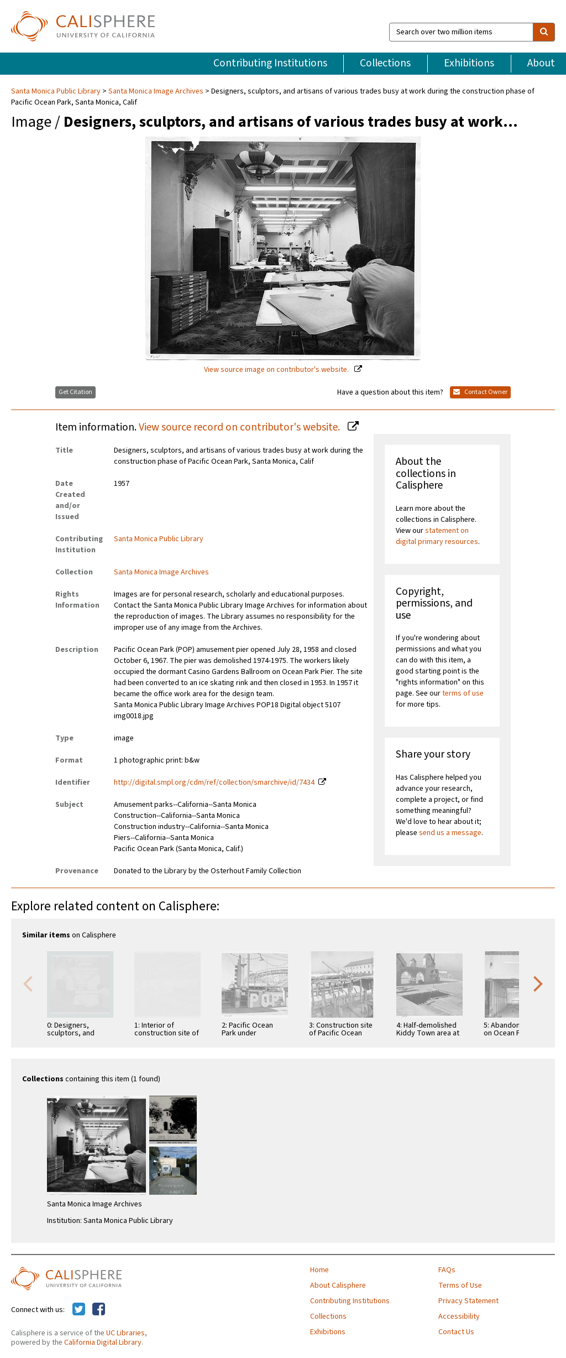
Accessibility (459, 1316)
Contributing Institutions (270, 63)
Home (319, 1270)
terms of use (463, 693)
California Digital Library (103, 1342)
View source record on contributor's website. (240, 427)
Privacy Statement (468, 1301)
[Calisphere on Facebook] (98, 1309)
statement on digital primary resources (437, 536)
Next (538, 983)
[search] (544, 32)
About (541, 63)
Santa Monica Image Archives (155, 91)
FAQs (446, 1270)
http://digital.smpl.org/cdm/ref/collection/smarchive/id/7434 (214, 782)
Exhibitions (469, 63)
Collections (385, 63)
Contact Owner (480, 392)
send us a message (450, 832)
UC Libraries (125, 1333)
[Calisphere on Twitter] (78, 1309)
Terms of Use (460, 1285)
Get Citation (75, 392)
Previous (27, 983)
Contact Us (456, 1332)
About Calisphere (338, 1285)
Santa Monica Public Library (56, 91)
